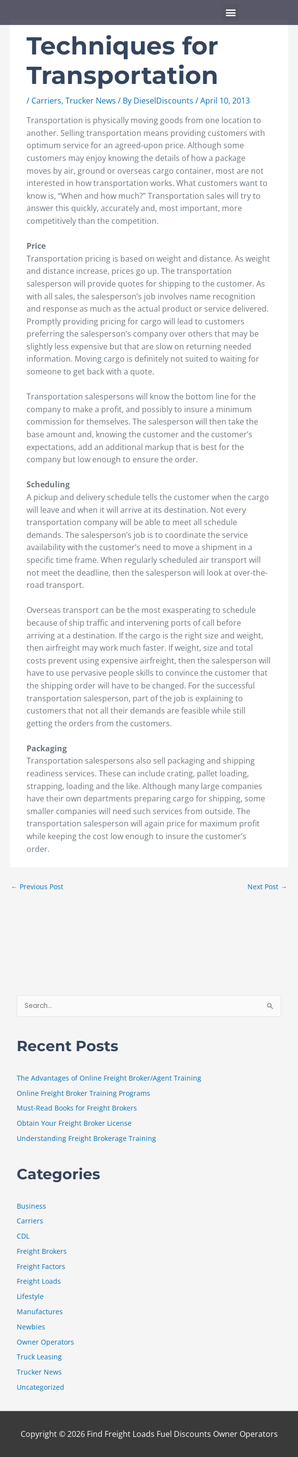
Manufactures (40, 1311)
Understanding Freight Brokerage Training (86, 1138)
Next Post (267, 886)
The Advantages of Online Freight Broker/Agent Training (109, 1078)
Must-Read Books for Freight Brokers (77, 1108)
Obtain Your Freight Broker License (74, 1123)
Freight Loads (39, 1281)
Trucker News (90, 100)
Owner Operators (45, 1342)
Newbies (31, 1326)
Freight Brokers (42, 1251)
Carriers (46, 100)
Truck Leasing (39, 1356)
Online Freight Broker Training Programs (83, 1093)
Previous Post (37, 886)
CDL (23, 1236)
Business (31, 1206)
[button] (231, 12)
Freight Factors (41, 1266)
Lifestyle (30, 1296)
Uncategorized (40, 1387)
